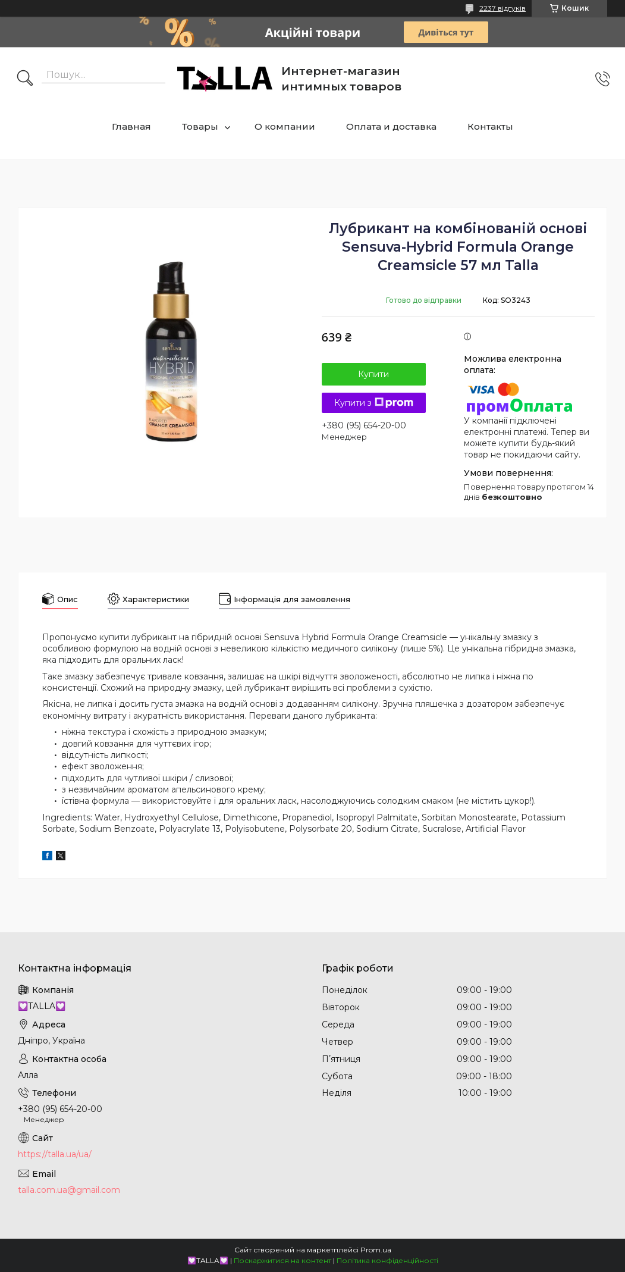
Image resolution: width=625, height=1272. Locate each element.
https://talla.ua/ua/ (55, 1154)
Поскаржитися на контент (282, 1260)
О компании (285, 126)
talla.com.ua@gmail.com (69, 1190)
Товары (200, 126)
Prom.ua (375, 1249)
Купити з (373, 402)
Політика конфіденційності (387, 1260)
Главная (131, 126)
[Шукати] (25, 79)
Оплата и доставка (391, 126)
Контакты (490, 126)
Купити (373, 374)
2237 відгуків (502, 8)
